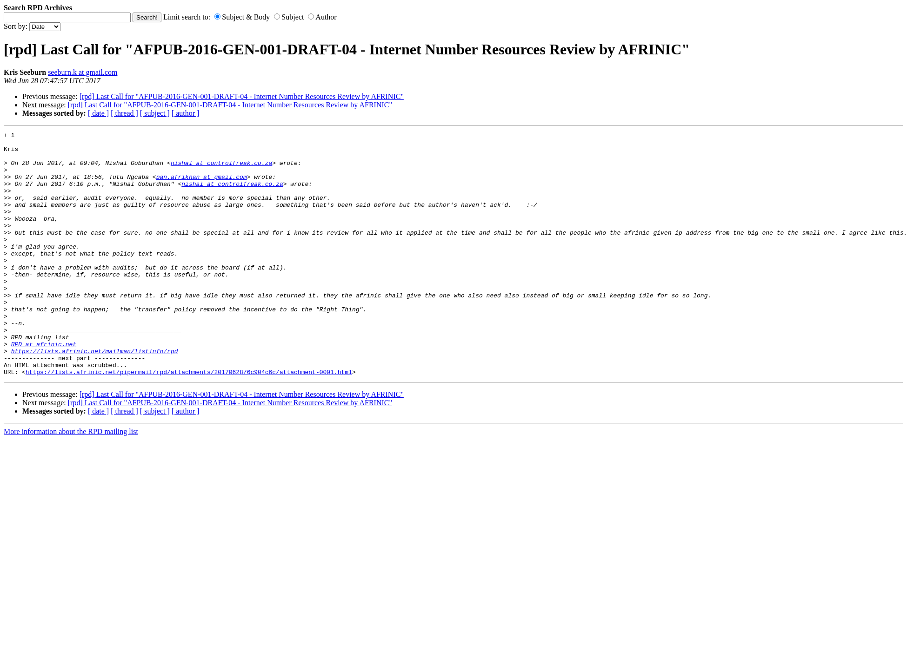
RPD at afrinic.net (43, 387)
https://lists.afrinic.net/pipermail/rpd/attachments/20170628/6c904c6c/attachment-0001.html (189, 420)
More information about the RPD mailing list (71, 480)
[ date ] (98, 113)
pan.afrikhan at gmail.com (201, 186)
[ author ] (186, 113)
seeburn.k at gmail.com (82, 72)
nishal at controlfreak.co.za (221, 169)
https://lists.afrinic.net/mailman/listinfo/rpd (94, 395)
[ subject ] (155, 113)
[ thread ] (124, 113)
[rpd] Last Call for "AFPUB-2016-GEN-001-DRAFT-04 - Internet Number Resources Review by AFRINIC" (242, 96)
